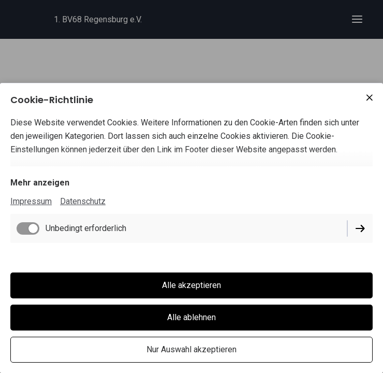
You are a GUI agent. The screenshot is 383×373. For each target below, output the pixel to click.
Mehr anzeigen (39, 183)
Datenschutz (83, 201)
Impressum (31, 201)
